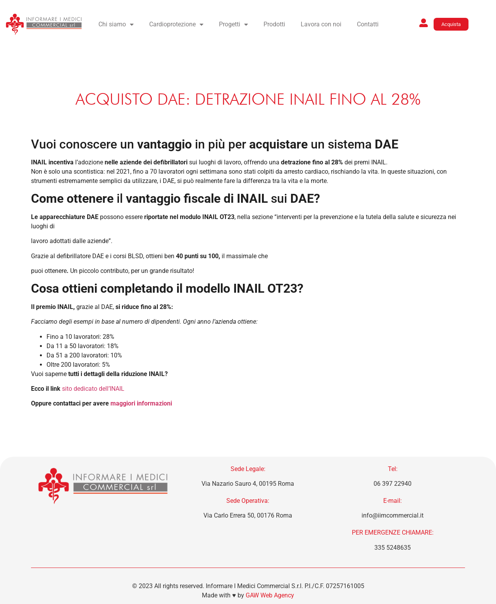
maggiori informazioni (141, 403)
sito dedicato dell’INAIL (93, 388)
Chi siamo (116, 24)
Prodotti (274, 24)
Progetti (233, 24)
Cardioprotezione (176, 24)
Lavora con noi (321, 24)
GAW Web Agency (270, 595)
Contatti (368, 24)
